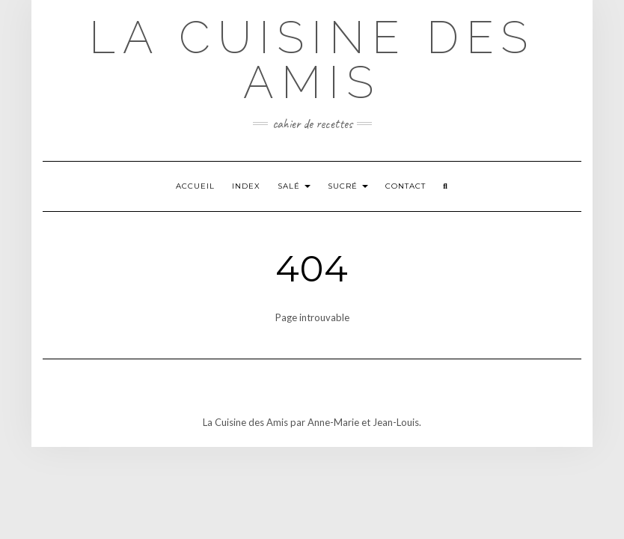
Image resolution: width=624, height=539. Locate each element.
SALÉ (294, 186)
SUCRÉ (348, 186)
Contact (405, 186)
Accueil (195, 186)
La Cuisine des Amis (312, 60)
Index (246, 186)
